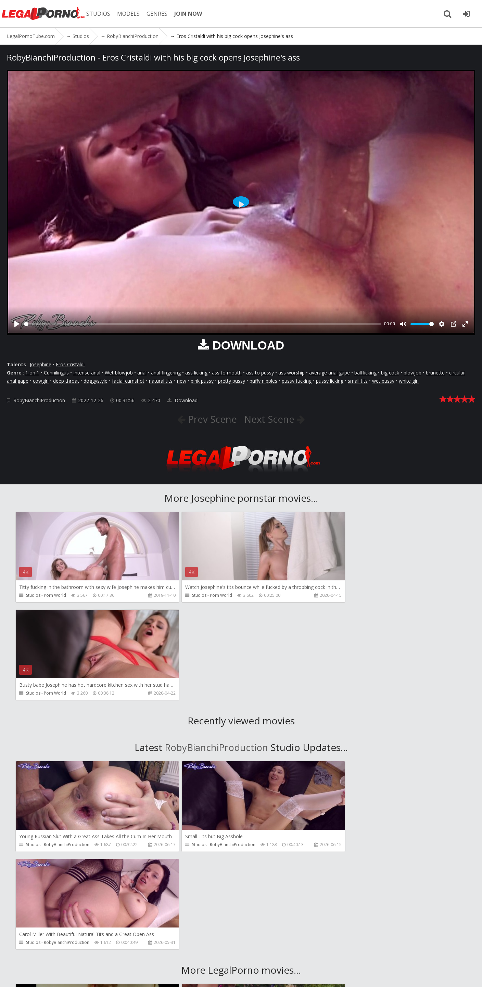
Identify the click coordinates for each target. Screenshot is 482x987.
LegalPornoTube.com (44, 13)
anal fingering (166, 372)
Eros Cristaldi (70, 364)
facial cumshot (128, 381)
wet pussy (383, 381)
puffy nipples (263, 381)
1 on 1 (32, 372)
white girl (409, 381)
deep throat (66, 381)
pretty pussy (231, 381)
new (181, 381)
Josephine (40, 364)
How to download (160, 954)
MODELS (131, 13)
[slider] (202, 324)
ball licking (365, 372)
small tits (358, 381)
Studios (33, 595)
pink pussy (202, 381)
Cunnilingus (56, 372)
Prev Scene (211, 418)
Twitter (202, 954)
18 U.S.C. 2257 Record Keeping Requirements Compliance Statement (236, 975)
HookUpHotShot (210, 871)
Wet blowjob (119, 372)
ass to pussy (260, 372)
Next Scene (270, 418)
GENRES (159, 13)
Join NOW (18, 954)
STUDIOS (101, 13)
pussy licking (329, 381)
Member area (54, 954)
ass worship (291, 372)
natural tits (161, 381)
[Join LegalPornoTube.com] (466, 13)
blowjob (412, 372)
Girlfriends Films (59, 871)
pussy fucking (297, 381)
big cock (390, 372)
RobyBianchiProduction (39, 400)
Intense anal (86, 372)
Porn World (55, 595)
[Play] (16, 323)
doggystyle (95, 381)
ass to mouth (227, 372)
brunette (435, 372)
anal (142, 372)
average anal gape (329, 372)
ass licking (196, 372)
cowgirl (41, 381)
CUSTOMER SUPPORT (103, 954)
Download (182, 400)
